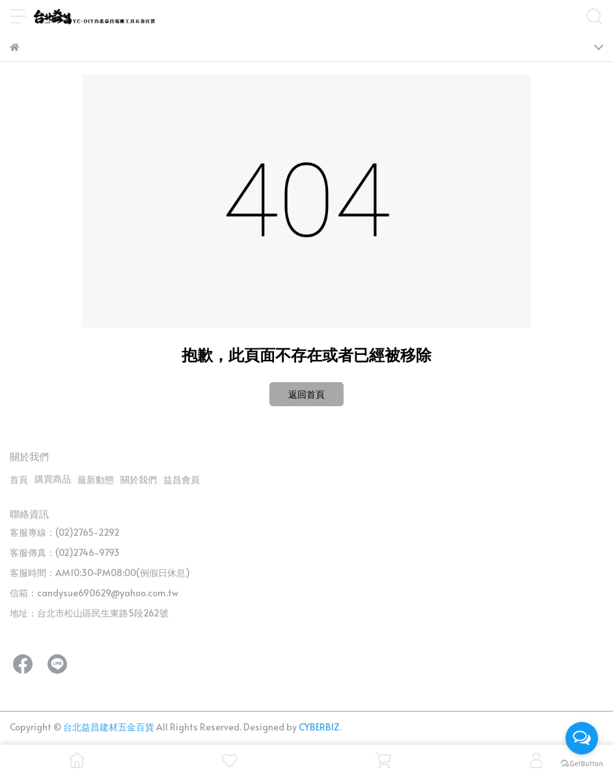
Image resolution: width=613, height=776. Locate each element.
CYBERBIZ (319, 727)
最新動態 (95, 479)
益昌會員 (181, 479)
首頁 (19, 479)
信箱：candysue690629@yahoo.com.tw (94, 593)
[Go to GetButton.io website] (582, 763)
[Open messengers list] (581, 738)
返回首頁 (306, 394)
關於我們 (138, 479)
